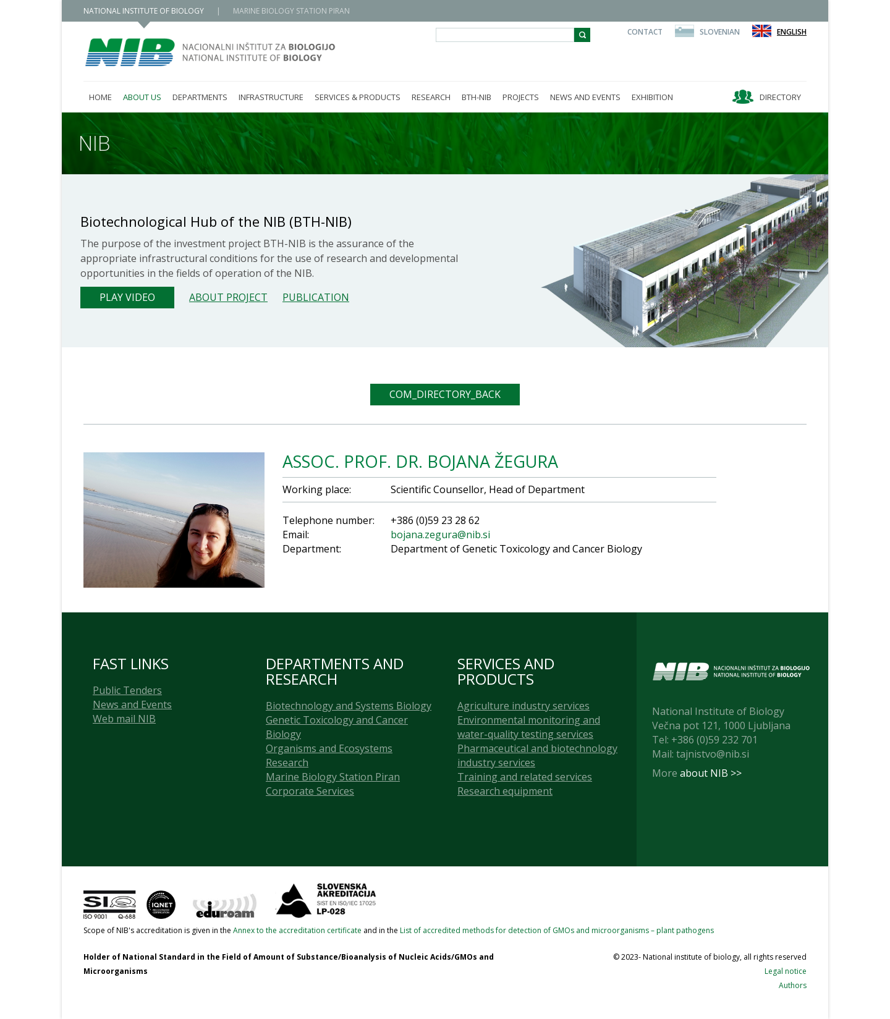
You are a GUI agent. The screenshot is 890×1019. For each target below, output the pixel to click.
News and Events (132, 704)
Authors (793, 985)
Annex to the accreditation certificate (297, 930)
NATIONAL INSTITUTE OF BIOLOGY (143, 11)
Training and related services (524, 777)
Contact (645, 32)
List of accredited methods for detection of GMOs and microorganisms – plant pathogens (557, 930)
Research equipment (505, 791)
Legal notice (786, 971)
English (792, 32)
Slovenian (720, 32)
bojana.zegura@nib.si (440, 534)
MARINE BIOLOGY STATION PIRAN (291, 11)
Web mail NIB (124, 718)
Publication (315, 297)
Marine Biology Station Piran (333, 777)
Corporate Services (310, 791)
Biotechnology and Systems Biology (348, 705)
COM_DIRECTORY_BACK (445, 394)
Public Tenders (127, 690)
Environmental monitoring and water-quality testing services (528, 727)
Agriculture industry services (523, 705)
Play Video (127, 297)
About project (228, 297)
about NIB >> (711, 773)
